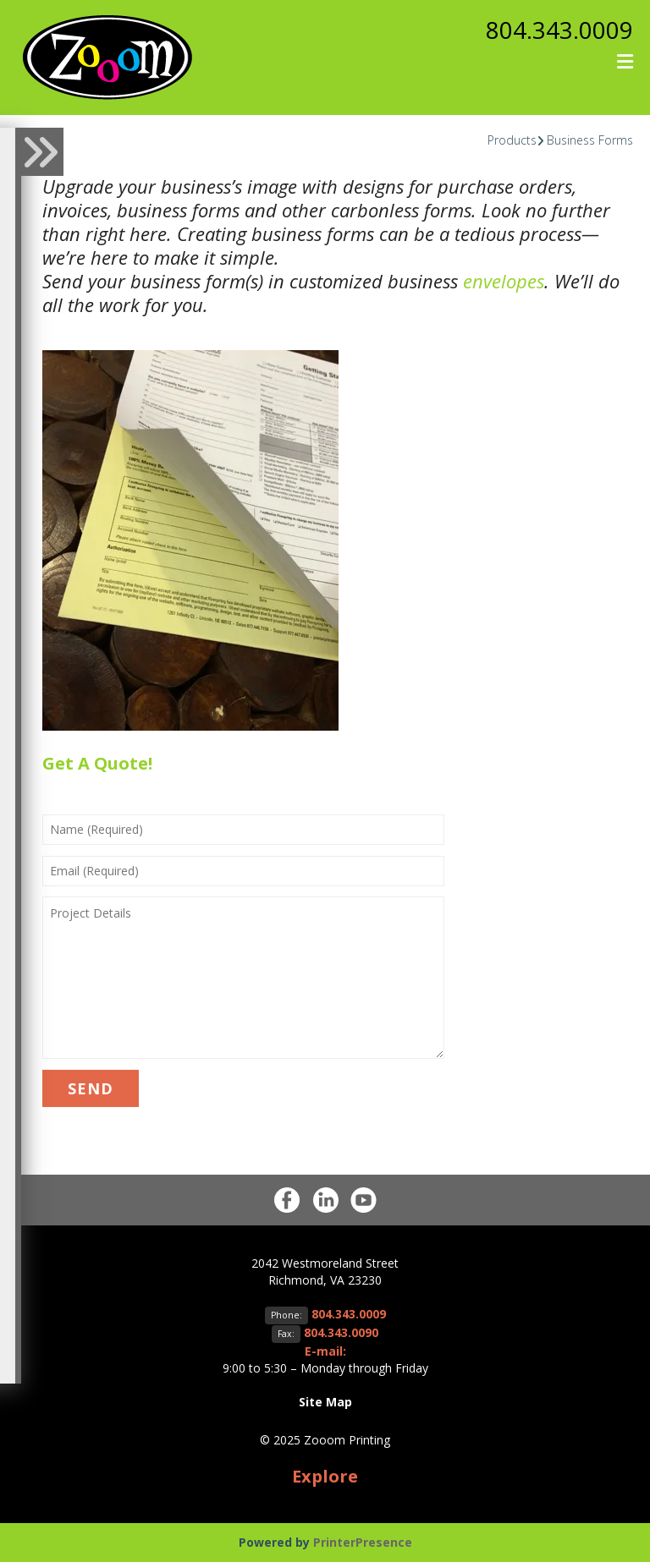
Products (512, 140)
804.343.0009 (559, 30)
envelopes (503, 280)
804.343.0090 (341, 1332)
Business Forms (590, 140)
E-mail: (325, 1351)
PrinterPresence (362, 1542)
